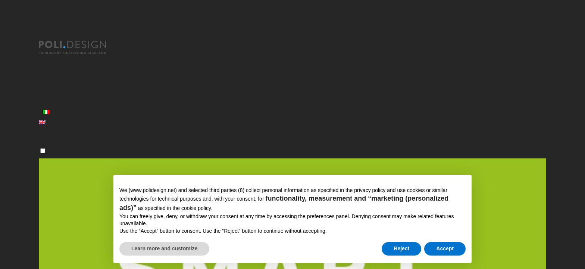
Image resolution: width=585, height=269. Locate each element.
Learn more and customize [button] (164, 248)
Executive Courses (66, 71)
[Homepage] (79, 47)
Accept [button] (445, 248)
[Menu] (42, 150)
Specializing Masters (69, 61)
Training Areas (60, 91)
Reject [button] (401, 248)
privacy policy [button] (369, 190)
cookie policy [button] (196, 208)
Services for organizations (77, 81)
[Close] (43, 36)
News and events (64, 102)
